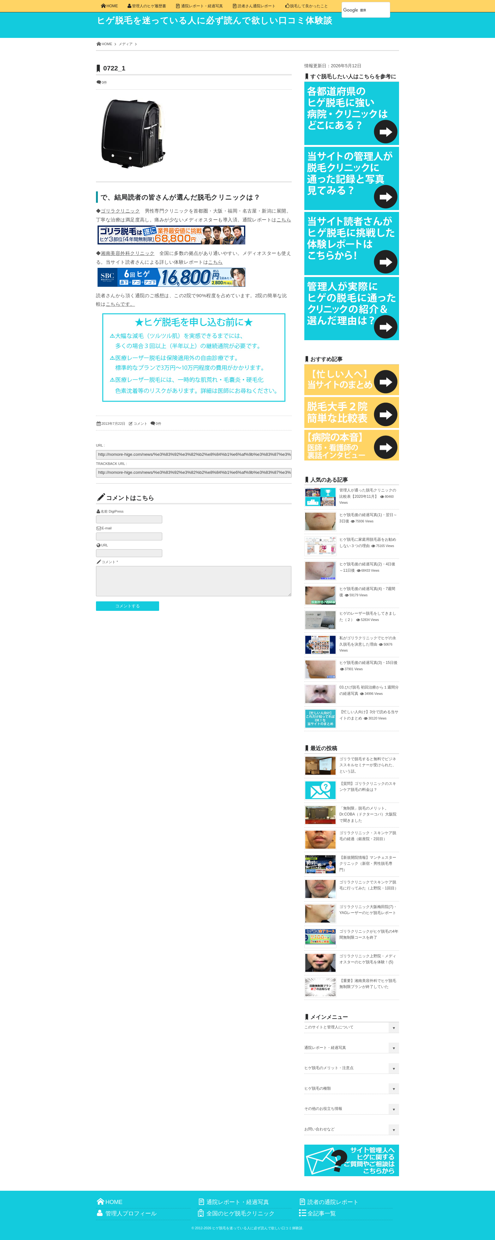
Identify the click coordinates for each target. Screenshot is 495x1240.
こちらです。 (120, 304)
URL (104, 545)
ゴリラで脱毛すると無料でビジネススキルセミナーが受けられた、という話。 (367, 765)
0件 (104, 82)
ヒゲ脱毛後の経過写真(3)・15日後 (368, 662)
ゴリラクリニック (120, 211)
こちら (284, 219)
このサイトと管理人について (329, 1027)
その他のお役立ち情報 (323, 1108)
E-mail (106, 528)
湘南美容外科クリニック (127, 253)
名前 (104, 511)
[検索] (359, 10)
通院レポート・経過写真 (325, 1047)
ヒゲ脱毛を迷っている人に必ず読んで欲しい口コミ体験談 (219, 20)
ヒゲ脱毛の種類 (317, 1088)
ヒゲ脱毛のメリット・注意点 (329, 1068)
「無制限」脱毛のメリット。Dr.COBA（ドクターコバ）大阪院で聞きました (368, 814)
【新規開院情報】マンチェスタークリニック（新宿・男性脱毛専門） (367, 863)
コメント (140, 423)
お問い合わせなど (319, 1129)
